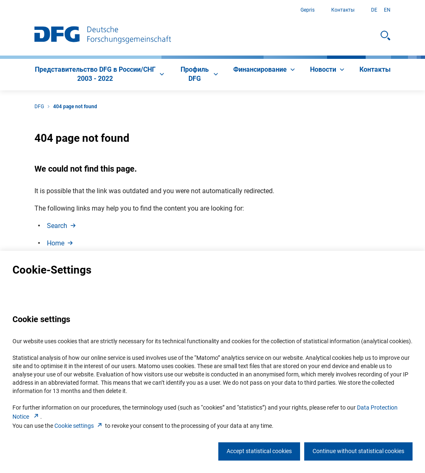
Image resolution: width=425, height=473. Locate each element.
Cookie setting (79, 425)
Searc (62, 226)
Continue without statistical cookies (358, 451)
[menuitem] (100, 74)
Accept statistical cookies (259, 451)
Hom (60, 243)
